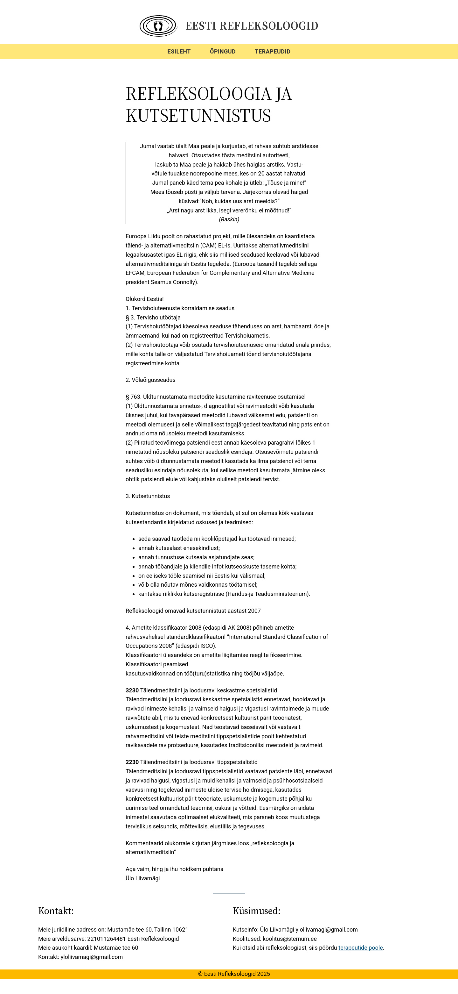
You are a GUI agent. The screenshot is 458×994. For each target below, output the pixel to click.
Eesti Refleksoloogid (252, 25)
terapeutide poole (360, 947)
